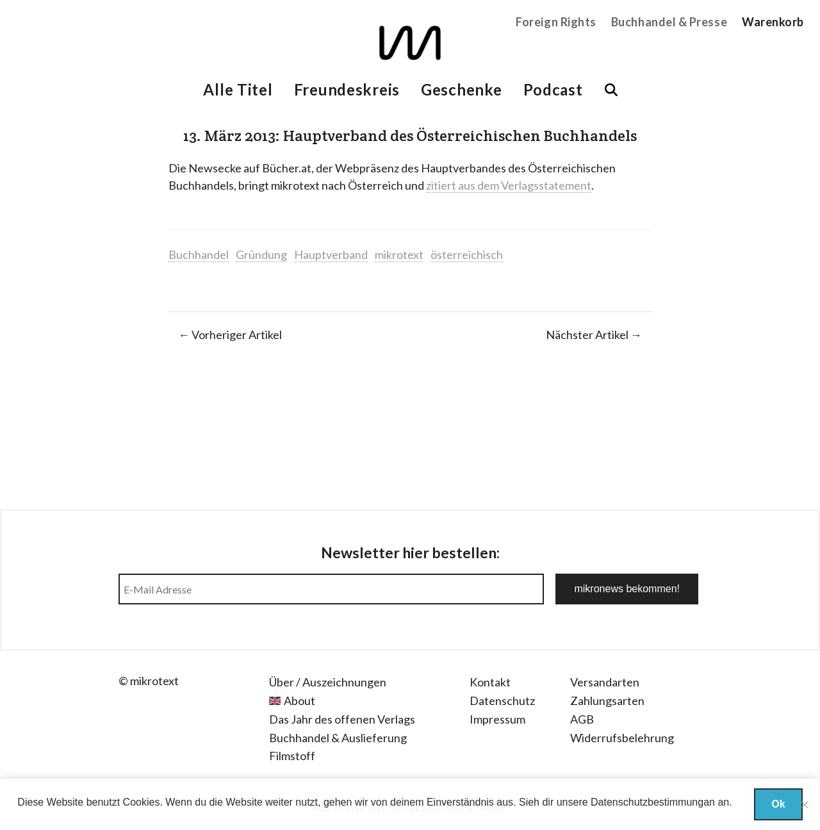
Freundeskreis (347, 89)
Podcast (553, 89)
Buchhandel (198, 254)
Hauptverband (331, 254)
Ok (778, 804)
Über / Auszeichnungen (327, 682)
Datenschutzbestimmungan (653, 802)
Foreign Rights (556, 22)
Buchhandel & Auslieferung (338, 738)
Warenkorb (773, 22)
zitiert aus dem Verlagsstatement (508, 185)
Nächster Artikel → (594, 335)
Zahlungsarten (607, 700)
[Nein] (804, 804)
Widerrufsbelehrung (622, 738)
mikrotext (399, 254)
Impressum (497, 719)
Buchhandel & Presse (669, 22)
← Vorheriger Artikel (230, 335)
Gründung (261, 254)
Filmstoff (292, 756)
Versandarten (604, 682)
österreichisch (466, 254)
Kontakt (490, 682)
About (299, 700)
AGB (582, 719)
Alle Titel (237, 89)
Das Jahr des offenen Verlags (342, 719)
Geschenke (461, 89)
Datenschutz (502, 700)
